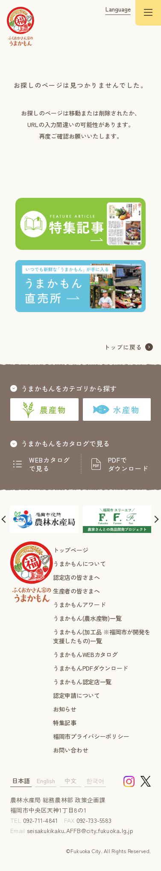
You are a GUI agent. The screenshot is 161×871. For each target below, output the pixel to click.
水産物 (116, 409)
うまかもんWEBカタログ (85, 654)
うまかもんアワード (79, 604)
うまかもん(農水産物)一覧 (87, 618)
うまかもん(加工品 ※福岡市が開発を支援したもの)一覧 (101, 636)
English (46, 780)
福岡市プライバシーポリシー (91, 736)
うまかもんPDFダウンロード (90, 668)
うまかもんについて (79, 563)
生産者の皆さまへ (76, 591)
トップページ (70, 550)
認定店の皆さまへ (76, 577)
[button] (5, 519)
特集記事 (64, 722)
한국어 (95, 780)
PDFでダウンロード (128, 464)
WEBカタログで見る (49, 464)
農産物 (44, 410)
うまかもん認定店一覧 (82, 681)
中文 (70, 780)
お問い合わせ (70, 750)
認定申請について (76, 695)
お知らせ (64, 709)
